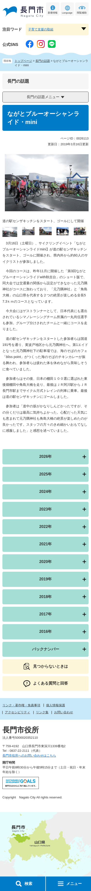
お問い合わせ (63, 712)
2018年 (45, 597)
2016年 (45, 631)
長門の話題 (42, 61)
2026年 (45, 456)
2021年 (45, 544)
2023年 (45, 509)
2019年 (45, 579)
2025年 (45, 474)
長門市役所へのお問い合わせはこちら (29, 755)
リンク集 (42, 712)
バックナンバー (45, 649)
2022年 (45, 527)
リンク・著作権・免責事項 (21, 705)
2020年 (45, 562)
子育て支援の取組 (40, 29)
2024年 (45, 491)
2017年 (45, 614)
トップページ (23, 61)
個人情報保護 (55, 705)
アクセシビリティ (17, 712)
